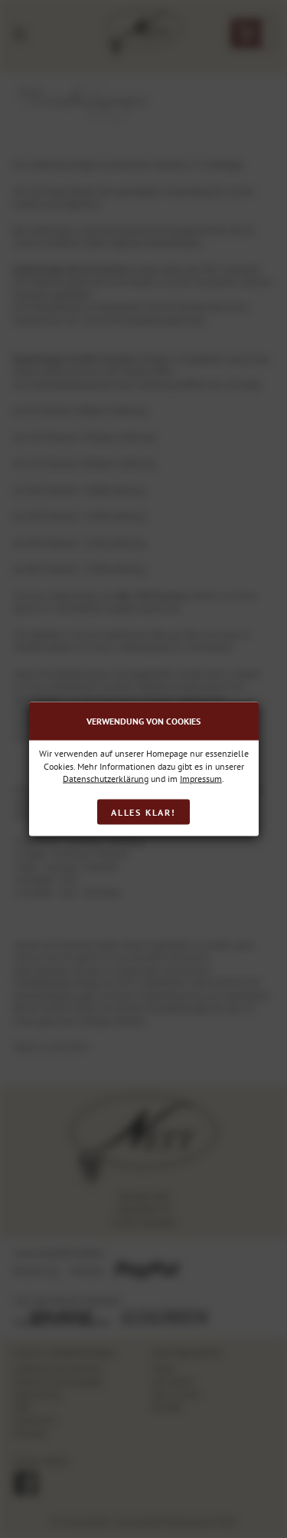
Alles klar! (143, 811)
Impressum (201, 778)
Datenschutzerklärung (105, 778)
